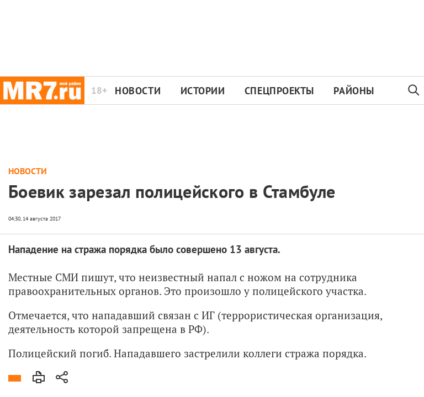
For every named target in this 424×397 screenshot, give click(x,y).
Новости (138, 90)
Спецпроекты (279, 90)
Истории (203, 90)
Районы (353, 90)
